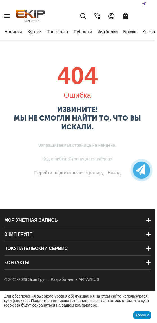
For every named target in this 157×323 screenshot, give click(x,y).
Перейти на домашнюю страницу (68, 172)
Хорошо (142, 315)
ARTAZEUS (89, 279)
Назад (114, 172)
